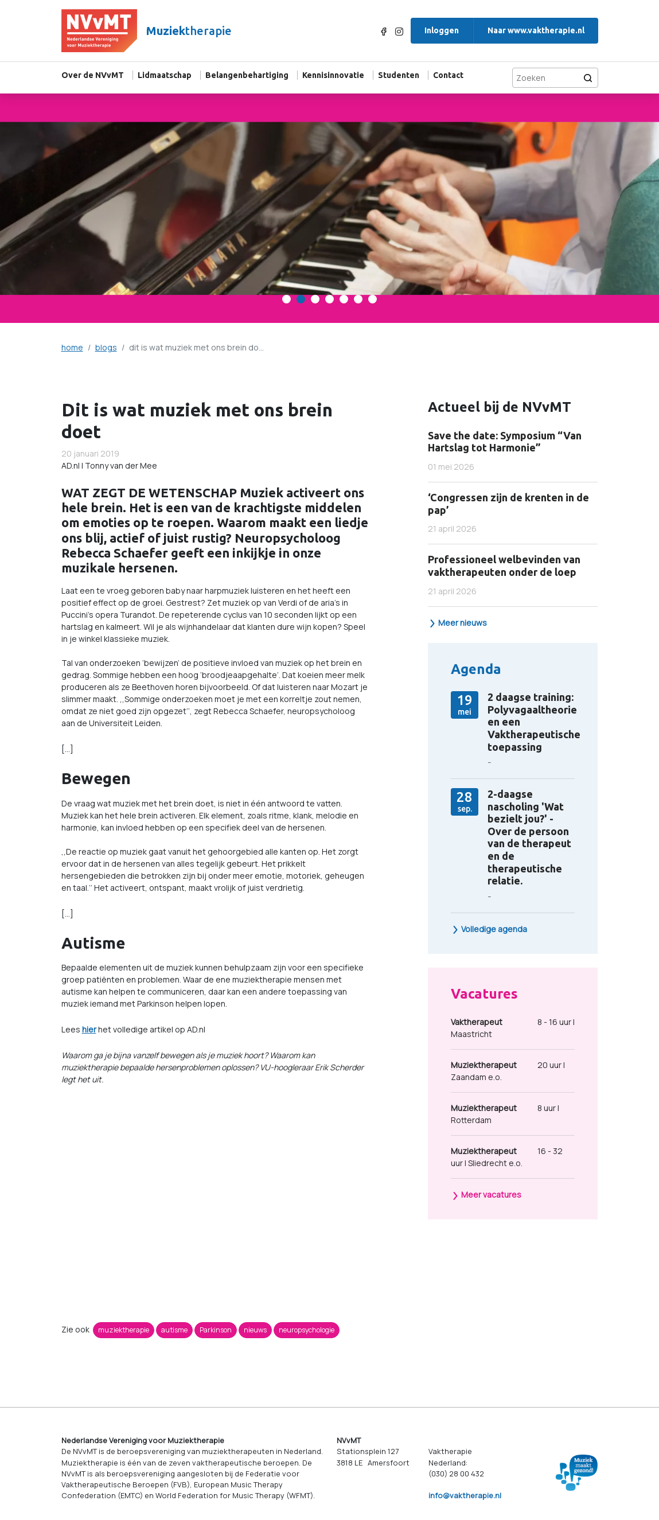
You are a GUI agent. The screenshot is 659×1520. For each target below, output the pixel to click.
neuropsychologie (306, 1330)
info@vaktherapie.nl (464, 1495)
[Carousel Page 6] (358, 299)
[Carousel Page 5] (344, 299)
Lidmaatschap (165, 75)
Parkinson (216, 1330)
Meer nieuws (457, 622)
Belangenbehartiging (246, 75)
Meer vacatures (486, 1194)
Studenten (398, 75)
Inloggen (441, 30)
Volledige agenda (489, 928)
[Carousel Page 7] (372, 299)
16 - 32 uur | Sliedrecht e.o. (506, 1156)
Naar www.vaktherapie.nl (536, 30)
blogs (106, 347)
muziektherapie (123, 1330)
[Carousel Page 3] (315, 299)
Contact (448, 75)
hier (89, 1029)
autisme (174, 1330)
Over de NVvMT (92, 75)
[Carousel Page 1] (286, 299)
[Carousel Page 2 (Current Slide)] (301, 299)
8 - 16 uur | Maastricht (512, 1027)
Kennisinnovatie (333, 75)
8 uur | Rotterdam (505, 1113)
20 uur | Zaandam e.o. (507, 1070)
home (72, 347)
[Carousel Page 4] (329, 299)
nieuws (255, 1330)
